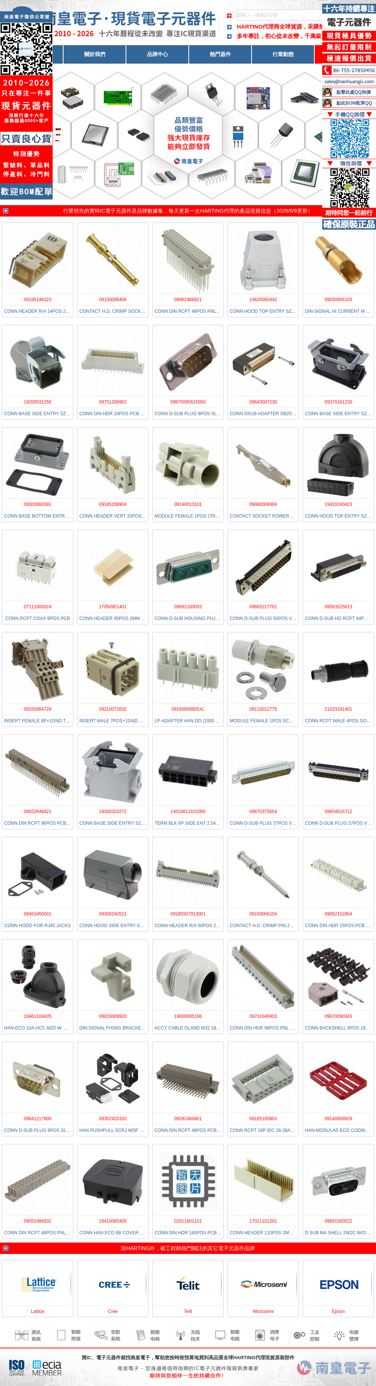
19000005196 (188, 1016)
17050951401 (112, 606)
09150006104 (263, 914)
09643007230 (263, 402)
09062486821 (188, 299)
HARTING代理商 (258, 26)
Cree (113, 1311)
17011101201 (263, 1221)
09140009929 (338, 1118)
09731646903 (263, 1016)
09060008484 (263, 504)
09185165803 (263, 1118)
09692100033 (188, 606)
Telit (188, 1311)
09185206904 (112, 504)
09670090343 (338, 1016)
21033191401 (338, 709)
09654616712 (338, 811)
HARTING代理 (217, 211)
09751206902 (112, 402)
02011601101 (188, 1221)
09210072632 (112, 709)
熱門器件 (220, 54)
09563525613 (338, 606)
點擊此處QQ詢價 (354, 92)
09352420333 (112, 1118)
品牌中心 (157, 54)
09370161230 (338, 402)
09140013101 (188, 504)
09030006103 (338, 299)
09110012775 (263, 709)
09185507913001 (187, 914)
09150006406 (112, 299)
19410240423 (338, 504)
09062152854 (338, 914)
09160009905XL (188, 709)
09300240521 (112, 914)
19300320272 (112, 811)
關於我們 (94, 54)
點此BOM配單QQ (354, 103)
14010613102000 (187, 811)
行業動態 (283, 54)
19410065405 (112, 1221)
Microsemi (263, 1311)
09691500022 (338, 1221)
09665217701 (263, 606)
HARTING (138, 1248)
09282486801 (188, 1118)
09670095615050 (187, 402)
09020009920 (112, 1016)
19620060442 (263, 299)
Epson (338, 1311)
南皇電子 (140, 1357)
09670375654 (263, 811)
